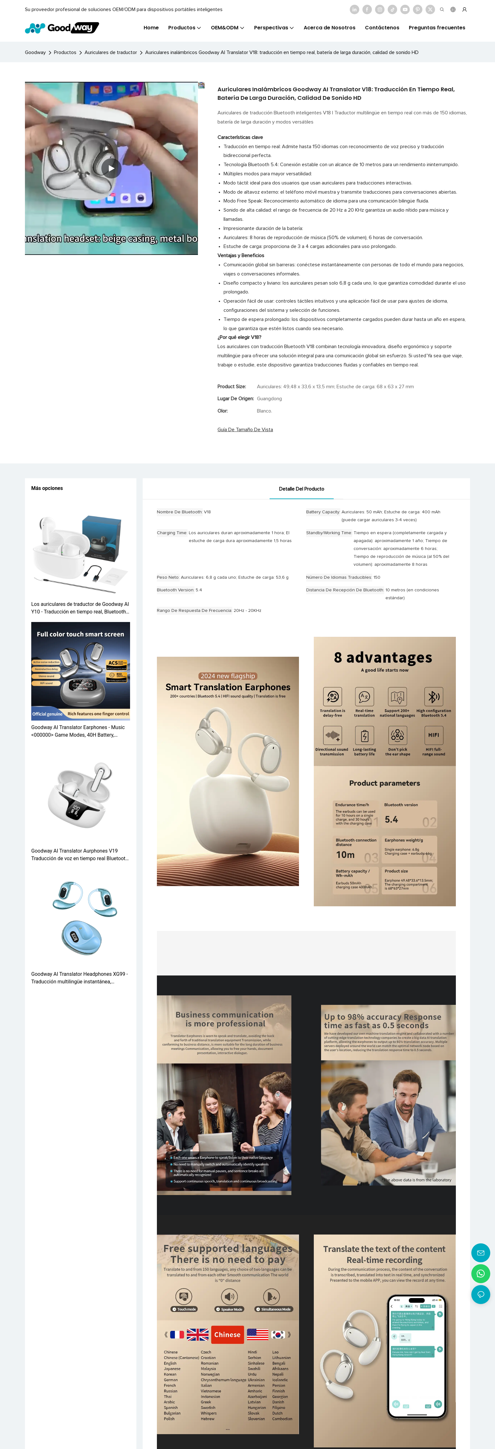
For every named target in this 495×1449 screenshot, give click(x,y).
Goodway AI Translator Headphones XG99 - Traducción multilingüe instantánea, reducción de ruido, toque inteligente (79, 978)
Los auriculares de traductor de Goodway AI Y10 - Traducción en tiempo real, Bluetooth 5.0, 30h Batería (80, 608)
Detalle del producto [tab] (301, 489)
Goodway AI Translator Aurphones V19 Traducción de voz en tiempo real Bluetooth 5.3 (79, 855)
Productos (65, 52)
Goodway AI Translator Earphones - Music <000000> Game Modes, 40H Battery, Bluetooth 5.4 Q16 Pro (78, 731)
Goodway (35, 52)
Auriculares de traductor (111, 52)
